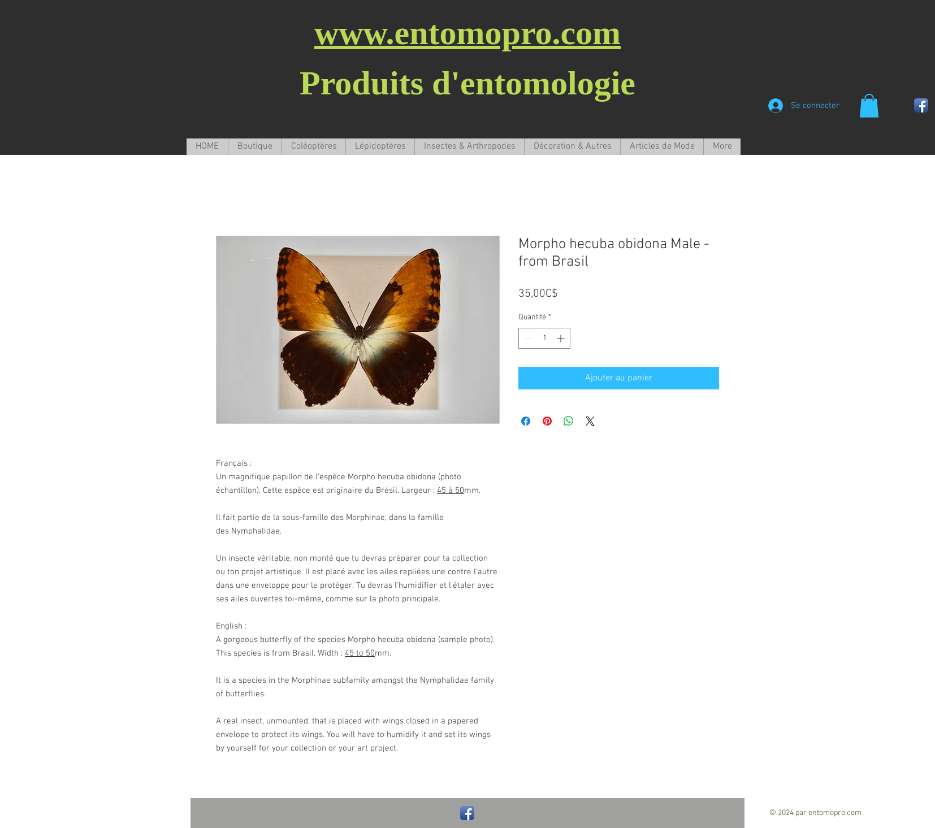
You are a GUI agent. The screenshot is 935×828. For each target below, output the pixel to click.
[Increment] (562, 338)
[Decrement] (527, 338)
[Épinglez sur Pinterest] (547, 421)
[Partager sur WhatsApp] (568, 421)
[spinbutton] (544, 338)
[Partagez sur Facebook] (526, 421)
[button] (869, 106)
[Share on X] (590, 421)
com (854, 813)
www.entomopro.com (467, 32)
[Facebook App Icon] (921, 105)
